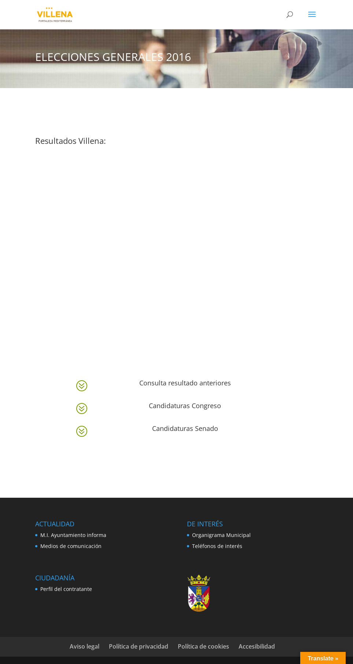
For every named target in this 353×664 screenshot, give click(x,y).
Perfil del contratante (66, 588)
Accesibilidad (257, 646)
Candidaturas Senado (185, 428)
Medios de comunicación (71, 546)
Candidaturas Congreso (185, 405)
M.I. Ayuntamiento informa (73, 534)
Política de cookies (203, 646)
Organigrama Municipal (221, 534)
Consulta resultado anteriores (185, 382)
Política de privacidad (138, 646)
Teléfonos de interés (217, 546)
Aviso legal (84, 646)
